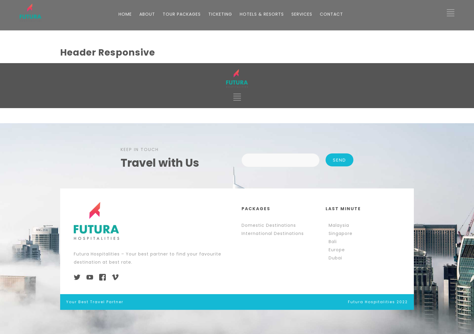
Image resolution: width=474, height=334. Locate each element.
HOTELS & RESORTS (262, 191)
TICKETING (220, 191)
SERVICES (301, 191)
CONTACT (331, 191)
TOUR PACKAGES (182, 191)
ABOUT (147, 191)
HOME (125, 191)
